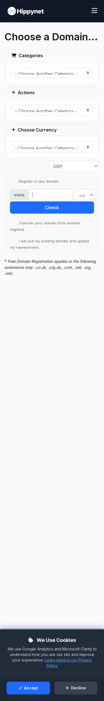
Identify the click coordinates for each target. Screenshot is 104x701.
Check (52, 207)
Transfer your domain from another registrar (45, 226)
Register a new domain (34, 181)
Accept (28, 688)
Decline (76, 688)
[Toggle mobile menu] (94, 11)
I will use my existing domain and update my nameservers (49, 244)
